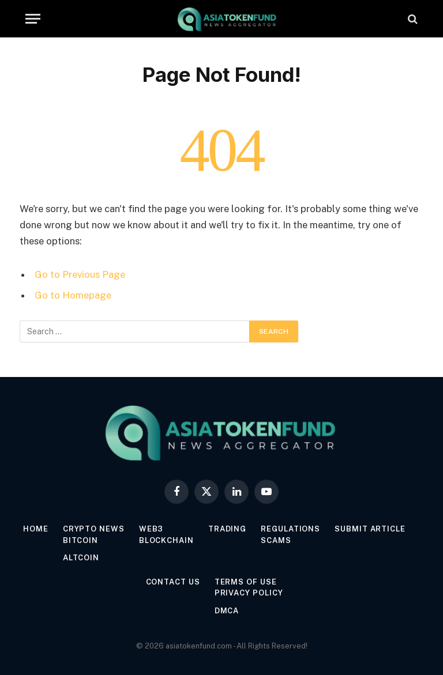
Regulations (290, 529)
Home (35, 529)
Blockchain (166, 540)
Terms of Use (246, 582)
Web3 (151, 529)
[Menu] (32, 19)
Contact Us (173, 582)
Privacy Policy (249, 593)
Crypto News (94, 529)
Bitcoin (80, 540)
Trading (227, 529)
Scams (276, 540)
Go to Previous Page (80, 274)
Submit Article (370, 529)
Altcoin (81, 557)
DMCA (227, 610)
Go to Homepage (73, 295)
